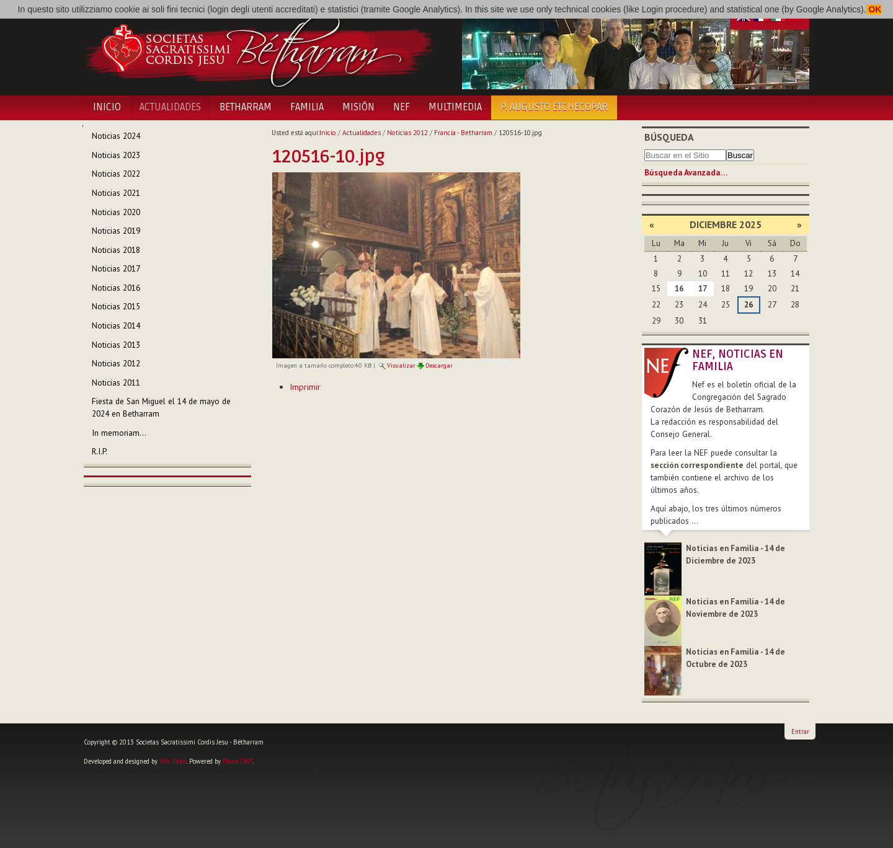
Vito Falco (173, 761)
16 (679, 288)
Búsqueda (669, 137)
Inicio (107, 107)
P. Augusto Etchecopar (554, 107)
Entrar (800, 731)
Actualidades (170, 107)
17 (702, 288)
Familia (307, 107)
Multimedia (455, 107)
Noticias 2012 (407, 132)
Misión (358, 107)
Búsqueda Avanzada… (685, 172)
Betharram (246, 107)
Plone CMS (238, 761)
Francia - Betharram (463, 132)
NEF (401, 107)
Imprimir (305, 386)
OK (874, 9)
